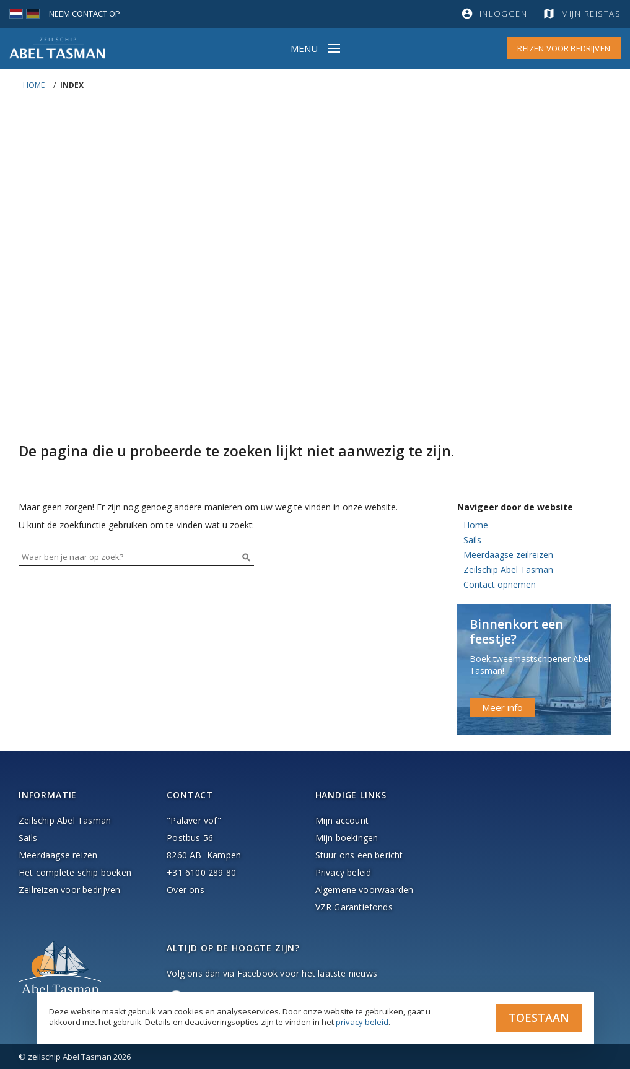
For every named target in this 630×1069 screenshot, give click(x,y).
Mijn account (342, 820)
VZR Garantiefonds (354, 907)
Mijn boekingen (346, 838)
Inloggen (503, 13)
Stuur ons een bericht (359, 855)
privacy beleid (362, 1022)
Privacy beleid (343, 872)
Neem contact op (84, 13)
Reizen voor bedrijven (563, 48)
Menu (304, 48)
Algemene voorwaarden (364, 890)
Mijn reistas (591, 13)
